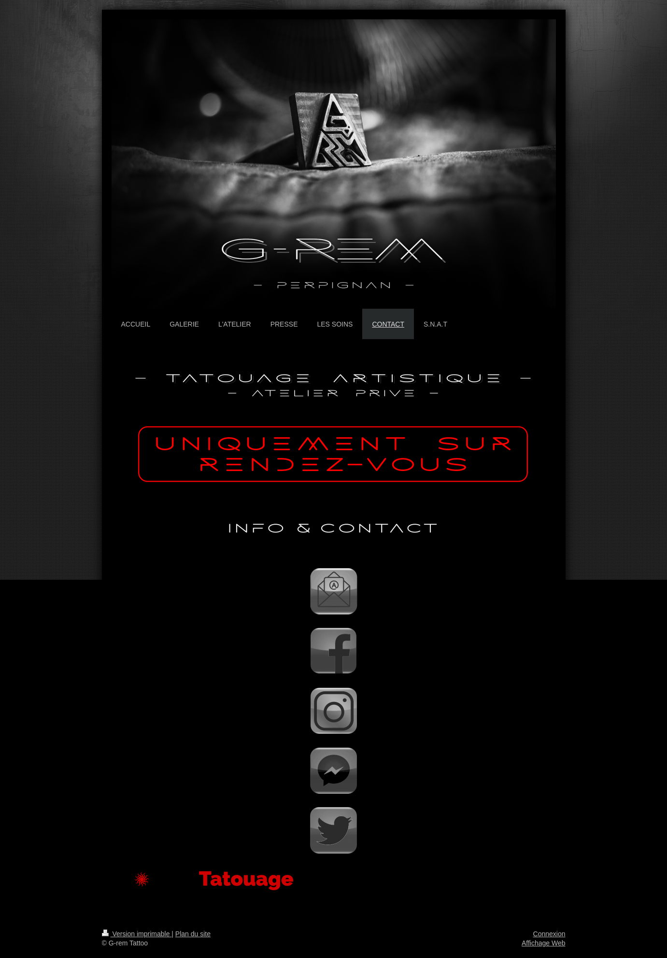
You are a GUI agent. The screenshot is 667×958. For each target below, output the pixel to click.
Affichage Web (544, 943)
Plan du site (193, 934)
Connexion (549, 934)
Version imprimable (137, 934)
